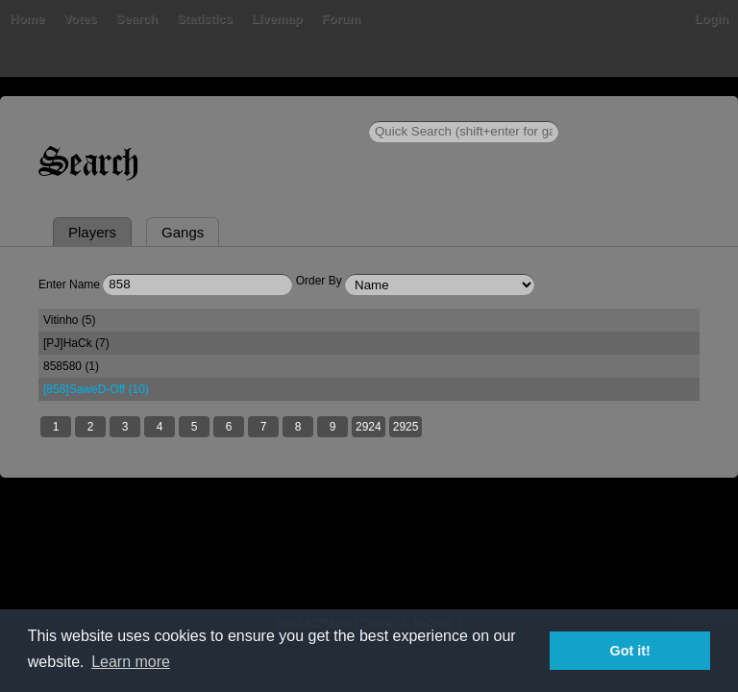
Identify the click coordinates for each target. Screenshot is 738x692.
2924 (368, 426)
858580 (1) (71, 366)
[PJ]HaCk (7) (76, 343)
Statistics (205, 19)
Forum (341, 19)
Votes (79, 19)
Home (27, 19)
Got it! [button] (630, 650)
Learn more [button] (130, 662)
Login (711, 19)
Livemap (277, 19)
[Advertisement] (369, 559)
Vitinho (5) (69, 320)
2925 (406, 426)
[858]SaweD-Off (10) (96, 389)
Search (137, 19)
